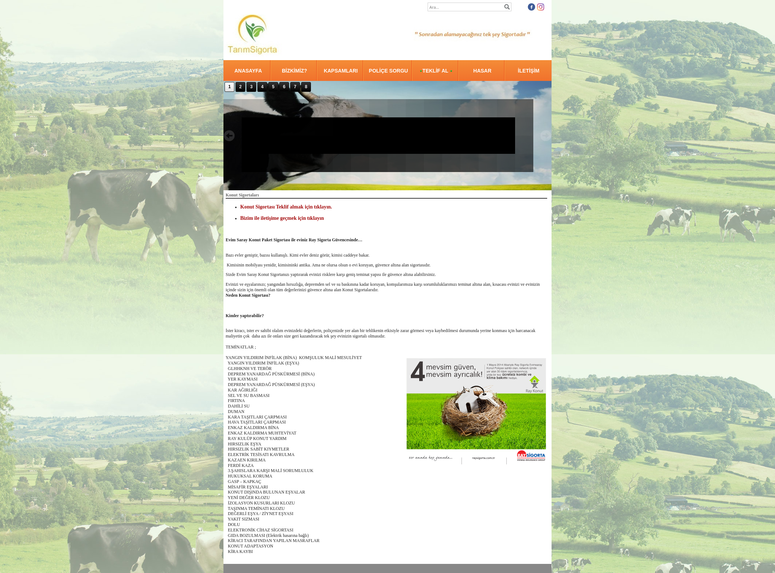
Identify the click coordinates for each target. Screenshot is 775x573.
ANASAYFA (248, 71)
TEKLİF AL (436, 71)
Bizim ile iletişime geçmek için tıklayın (282, 218)
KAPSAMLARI (341, 71)
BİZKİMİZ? (294, 71)
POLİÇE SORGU (388, 71)
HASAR (482, 71)
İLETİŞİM (529, 71)
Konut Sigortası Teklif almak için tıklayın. (286, 207)
